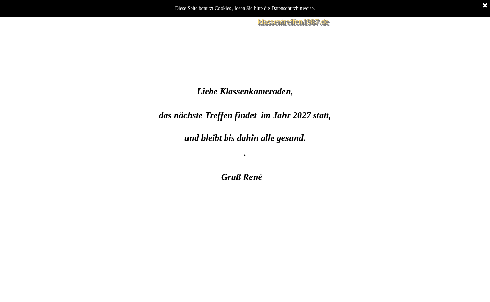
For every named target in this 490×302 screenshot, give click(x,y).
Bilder (155, 53)
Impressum (300, 53)
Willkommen (107, 53)
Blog (204, 53)
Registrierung (252, 53)
